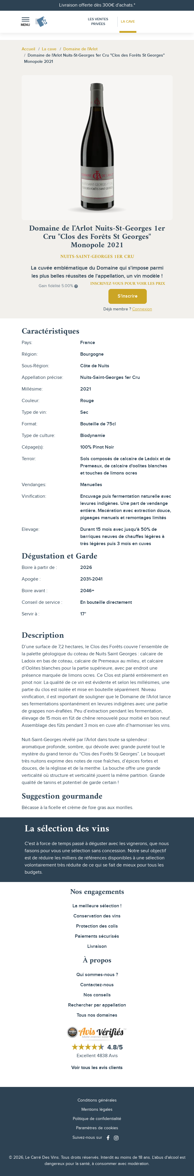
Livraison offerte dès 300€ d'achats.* (97, 5)
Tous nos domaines (97, 1015)
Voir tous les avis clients (97, 1068)
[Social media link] (108, 1137)
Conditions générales (97, 1100)
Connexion (142, 309)
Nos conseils (97, 995)
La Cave (128, 21)
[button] (25, 22)
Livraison (97, 946)
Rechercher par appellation (97, 1005)
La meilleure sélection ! (97, 906)
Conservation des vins (97, 916)
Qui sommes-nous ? (97, 975)
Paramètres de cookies (97, 1128)
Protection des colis (97, 926)
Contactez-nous (97, 985)
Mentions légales (97, 1109)
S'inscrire (128, 296)
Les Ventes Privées (98, 21)
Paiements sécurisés (97, 936)
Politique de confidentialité (97, 1118)
